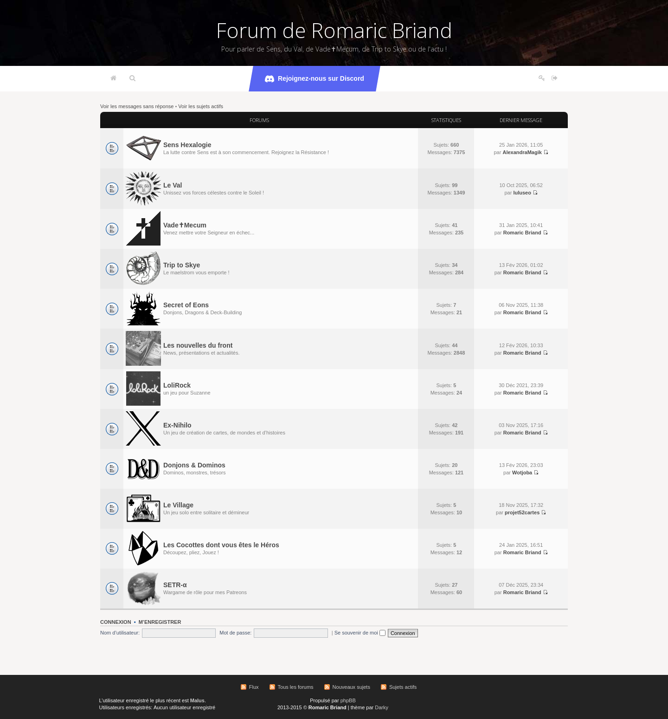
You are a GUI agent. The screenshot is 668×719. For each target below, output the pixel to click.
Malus (197, 700)
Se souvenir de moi (359, 632)
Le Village (178, 505)
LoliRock (177, 385)
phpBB (348, 700)
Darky (381, 707)
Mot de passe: (235, 632)
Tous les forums (296, 687)
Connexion (115, 622)
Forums (259, 120)
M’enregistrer (160, 622)
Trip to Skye (181, 265)
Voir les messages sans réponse (136, 106)
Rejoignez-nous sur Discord (314, 79)
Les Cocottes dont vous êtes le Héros (221, 545)
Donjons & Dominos (194, 465)
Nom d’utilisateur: (120, 632)
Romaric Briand (522, 232)
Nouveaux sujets (351, 687)
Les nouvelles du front (197, 345)
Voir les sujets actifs (200, 106)
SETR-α (175, 585)
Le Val (172, 185)
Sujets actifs (403, 687)
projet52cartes (522, 512)
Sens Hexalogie (187, 145)
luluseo (522, 192)
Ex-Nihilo (177, 425)
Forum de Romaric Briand (334, 30)
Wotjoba (522, 472)
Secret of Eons (186, 305)
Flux (254, 687)
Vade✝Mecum (184, 225)
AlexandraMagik (521, 152)
